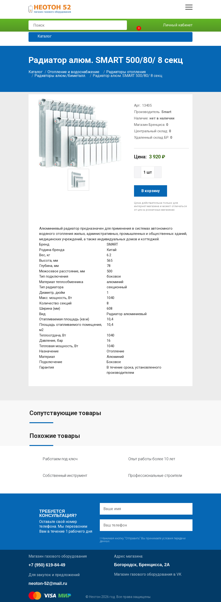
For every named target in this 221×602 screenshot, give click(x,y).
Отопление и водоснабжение (73, 72)
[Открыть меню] (188, 7)
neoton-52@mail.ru (48, 583)
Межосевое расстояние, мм (62, 271)
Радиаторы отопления (126, 72)
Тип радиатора (51, 287)
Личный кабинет (174, 25)
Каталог (41, 36)
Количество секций (55, 303)
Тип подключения (53, 276)
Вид (42, 314)
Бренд (44, 244)
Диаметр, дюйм (52, 292)
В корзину (150, 191)
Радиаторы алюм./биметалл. (60, 75)
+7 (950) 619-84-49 (47, 565)
